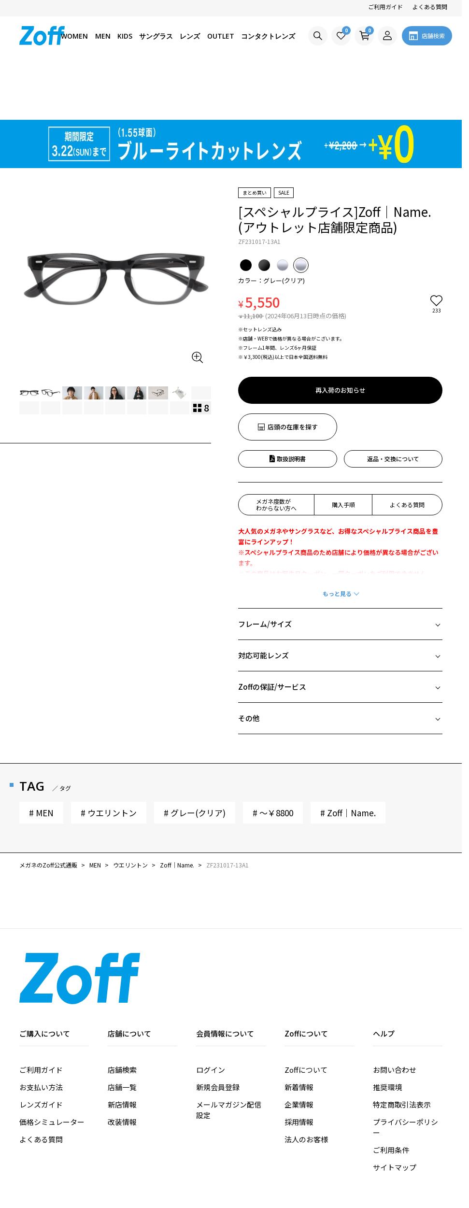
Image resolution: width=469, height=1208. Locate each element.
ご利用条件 (391, 1095)
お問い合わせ (394, 1014)
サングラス (156, 36)
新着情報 (298, 1032)
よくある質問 (429, 6)
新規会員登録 (218, 1032)
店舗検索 (122, 1014)
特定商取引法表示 (402, 1049)
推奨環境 (387, 1032)
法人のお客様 (306, 1084)
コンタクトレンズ (268, 36)
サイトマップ (394, 1112)
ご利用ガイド (385, 6)
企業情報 (298, 1049)
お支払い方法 (41, 1032)
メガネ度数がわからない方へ (276, 449)
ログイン (210, 1014)
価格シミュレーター (52, 1067)
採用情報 (298, 1067)
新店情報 (122, 1049)
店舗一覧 (122, 1032)
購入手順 (343, 449)
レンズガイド (41, 1049)
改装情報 (122, 1067)
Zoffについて (305, 1014)
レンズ (190, 36)
